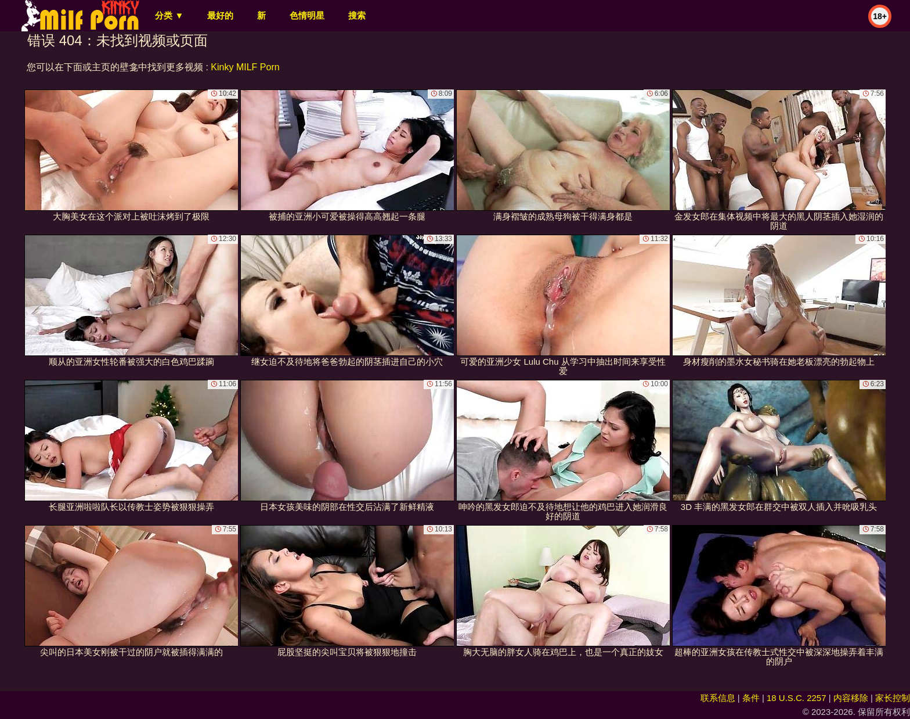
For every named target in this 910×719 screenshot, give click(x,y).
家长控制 (892, 698)
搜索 (357, 15)
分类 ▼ (169, 15)
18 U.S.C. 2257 (796, 698)
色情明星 (307, 15)
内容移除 (850, 698)
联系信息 (717, 698)
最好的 (220, 15)
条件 (751, 698)
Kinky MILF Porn (245, 67)
